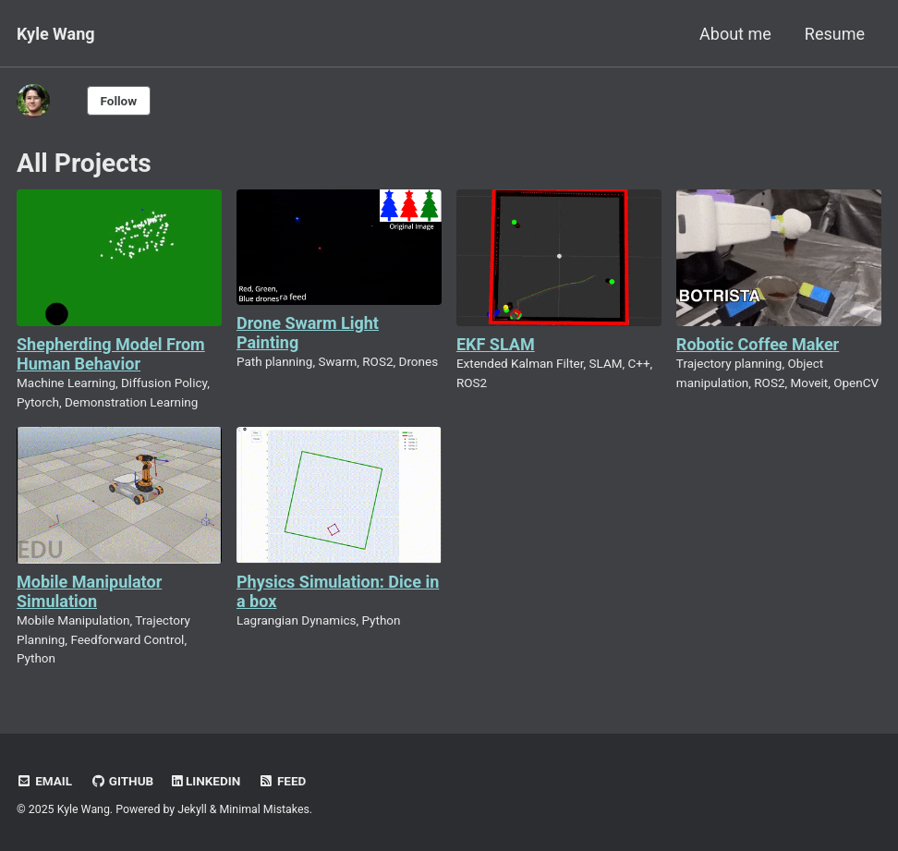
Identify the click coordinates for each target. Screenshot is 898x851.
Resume (835, 33)
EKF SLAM (495, 344)
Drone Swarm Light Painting (308, 332)
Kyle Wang (56, 33)
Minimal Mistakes (264, 809)
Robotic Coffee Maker (757, 344)
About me (735, 33)
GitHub (122, 780)
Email (44, 780)
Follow (119, 100)
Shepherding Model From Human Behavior (111, 353)
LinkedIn (206, 780)
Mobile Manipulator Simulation (89, 591)
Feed (283, 780)
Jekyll (192, 809)
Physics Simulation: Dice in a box (338, 591)
